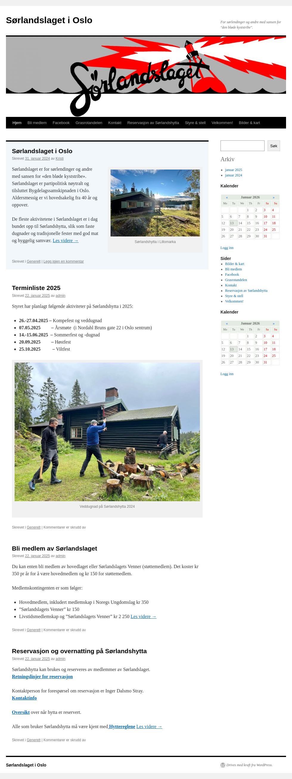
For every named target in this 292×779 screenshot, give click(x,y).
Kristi (60, 158)
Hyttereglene (121, 726)
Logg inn (227, 248)
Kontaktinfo (24, 697)
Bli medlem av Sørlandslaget (54, 548)
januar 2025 (233, 170)
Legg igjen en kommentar (64, 261)
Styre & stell (195, 122)
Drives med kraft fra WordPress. (249, 765)
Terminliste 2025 (36, 287)
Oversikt (21, 712)
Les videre (66, 240)
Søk (273, 146)
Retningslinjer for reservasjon (42, 676)
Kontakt (114, 122)
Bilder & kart (249, 122)
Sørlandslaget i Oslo (49, 20)
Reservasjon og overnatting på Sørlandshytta (79, 651)
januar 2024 (233, 175)
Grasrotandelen (89, 122)
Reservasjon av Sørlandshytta (153, 122)
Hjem (17, 122)
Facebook (61, 122)
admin (61, 296)
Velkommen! (222, 122)
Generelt (34, 261)
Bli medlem (36, 122)
